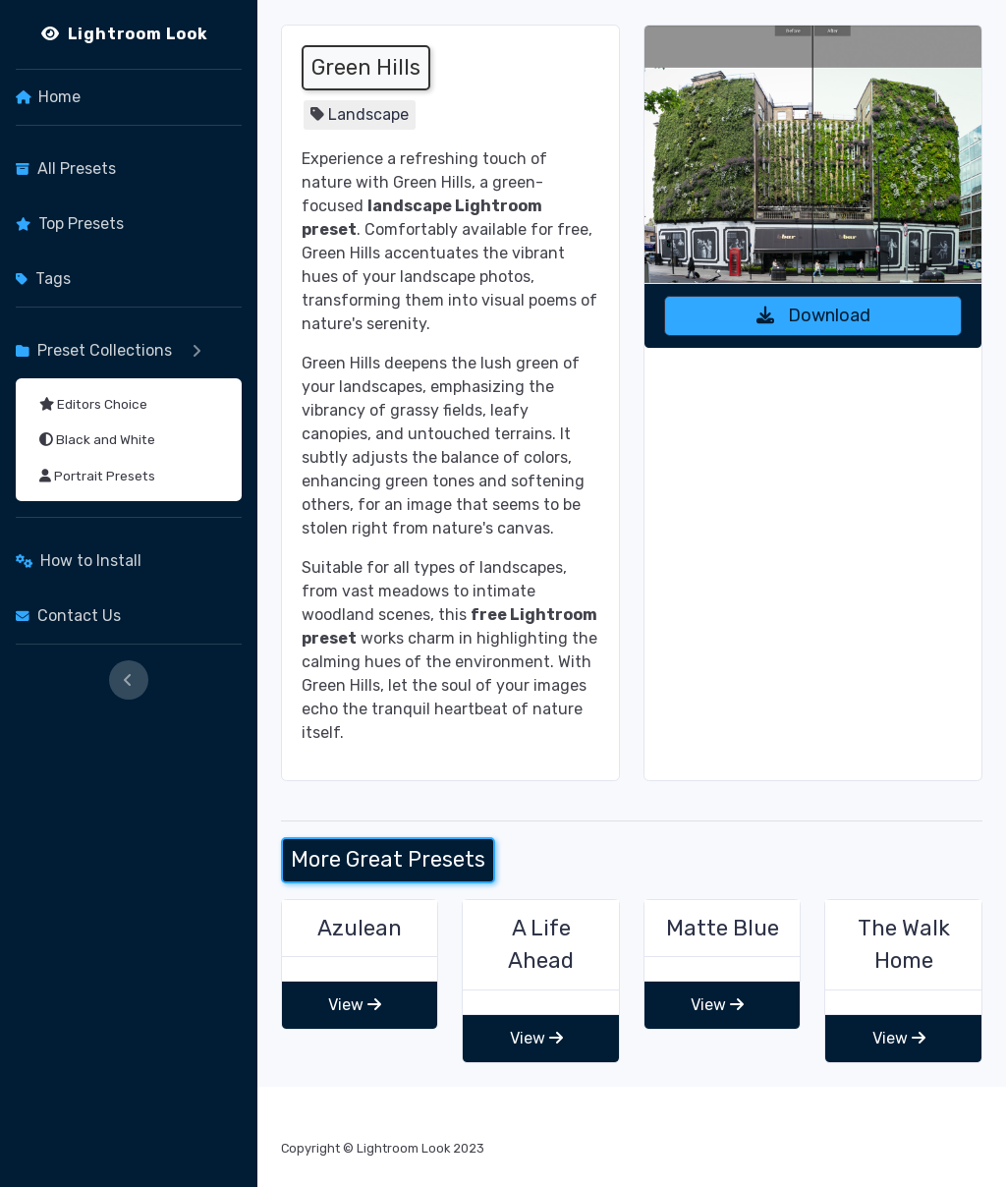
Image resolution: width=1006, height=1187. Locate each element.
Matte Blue (722, 928)
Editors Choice (93, 404)
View (354, 1004)
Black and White (97, 439)
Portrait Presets (97, 475)
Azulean (359, 928)
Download (813, 315)
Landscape (368, 114)
